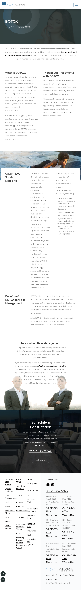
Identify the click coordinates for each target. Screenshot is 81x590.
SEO (56, 579)
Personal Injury (31, 517)
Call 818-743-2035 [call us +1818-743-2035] (68, 533)
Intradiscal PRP (22, 511)
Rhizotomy (20, 506)
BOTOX (19, 502)
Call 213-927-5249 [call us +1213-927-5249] (52, 510)
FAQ (29, 535)
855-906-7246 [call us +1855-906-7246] (40, 451)
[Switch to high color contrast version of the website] (4, 3)
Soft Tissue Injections (20, 487)
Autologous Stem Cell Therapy (21, 526)
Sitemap (49, 579)
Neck (7, 502)
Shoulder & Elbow (10, 512)
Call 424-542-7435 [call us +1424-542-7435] (69, 557)
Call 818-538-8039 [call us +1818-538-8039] (52, 531)
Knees (7, 522)
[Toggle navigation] (76, 5)
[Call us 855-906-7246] (3, 573)
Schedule (40, 460)
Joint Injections (22, 496)
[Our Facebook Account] (48, 486)
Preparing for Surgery (31, 541)
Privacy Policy (68, 575)
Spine (7, 506)
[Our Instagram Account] (53, 486)
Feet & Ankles (8, 527)
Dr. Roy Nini (32, 484)
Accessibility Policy (53, 575)
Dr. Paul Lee (32, 490)
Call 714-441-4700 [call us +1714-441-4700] (68, 510)
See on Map (51, 515)
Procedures (17, 27)
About (30, 479)
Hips (7, 517)
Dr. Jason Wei (31, 501)
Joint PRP (20, 517)
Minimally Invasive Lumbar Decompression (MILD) (22, 543)
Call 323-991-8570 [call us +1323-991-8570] (52, 557)
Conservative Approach (32, 510)
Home (7, 27)
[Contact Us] (3, 579)
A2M (18, 533)
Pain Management (11, 497)
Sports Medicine (9, 490)
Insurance (31, 531)
